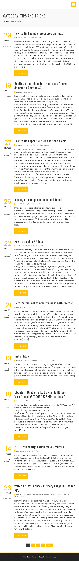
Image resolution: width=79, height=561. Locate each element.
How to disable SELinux (29, 241)
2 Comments (7, 214)
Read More (21, 73)
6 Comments (7, 407)
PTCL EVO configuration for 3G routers (39, 446)
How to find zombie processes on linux (38, 33)
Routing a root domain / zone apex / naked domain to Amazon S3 (41, 85)
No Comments (7, 155)
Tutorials (35, 401)
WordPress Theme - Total (33, 557)
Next (49, 545)
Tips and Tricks (32, 38)
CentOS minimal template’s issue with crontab (43, 303)
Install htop (21, 356)
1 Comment (7, 47)
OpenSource (30, 494)
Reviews (19, 92)
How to (25, 145)
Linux (24, 38)
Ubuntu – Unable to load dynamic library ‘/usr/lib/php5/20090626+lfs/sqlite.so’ (40, 394)
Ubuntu (40, 38)
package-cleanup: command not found (38, 199)
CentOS (19, 38)
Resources (39, 494)
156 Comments (7, 461)
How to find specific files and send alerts (40, 140)
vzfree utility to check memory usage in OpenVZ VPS (44, 488)
